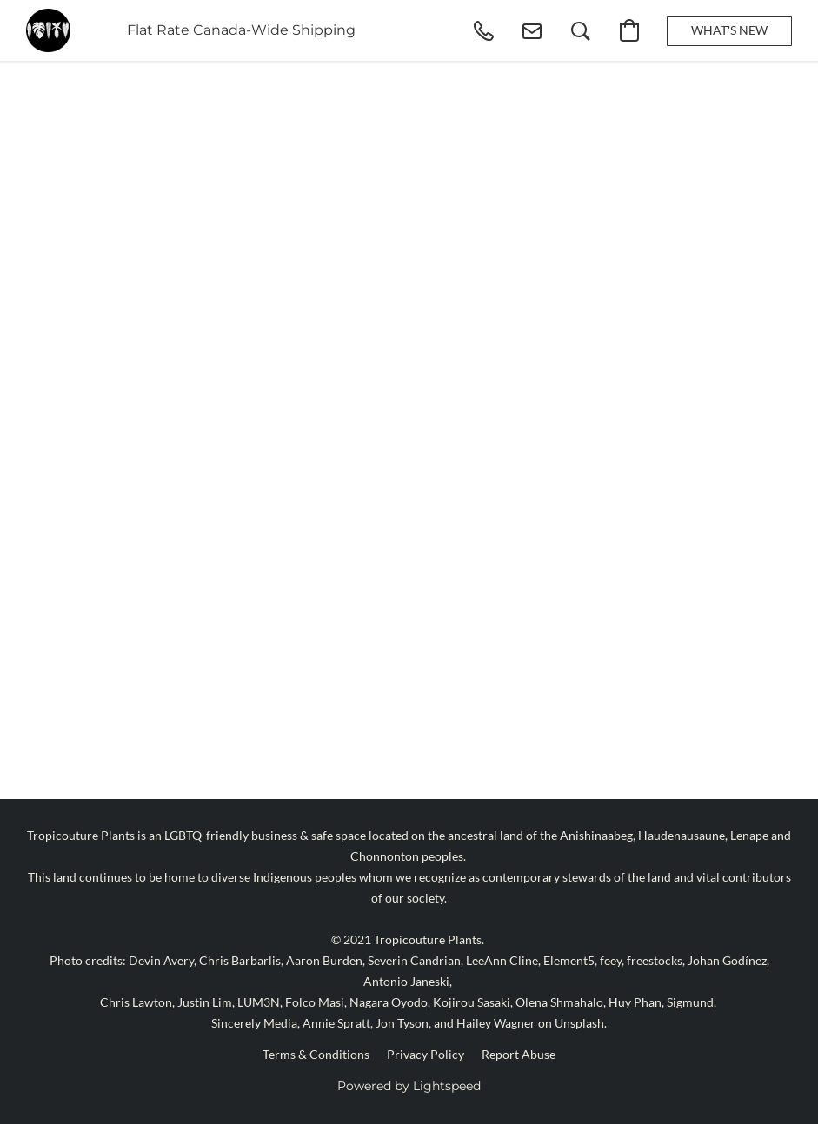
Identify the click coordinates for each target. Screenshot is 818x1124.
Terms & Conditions (316, 1054)
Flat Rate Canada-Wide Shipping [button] (241, 30)
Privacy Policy (425, 1054)
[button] (48, 30)
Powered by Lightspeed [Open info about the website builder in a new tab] (409, 1086)
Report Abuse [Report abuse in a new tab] (518, 1054)
